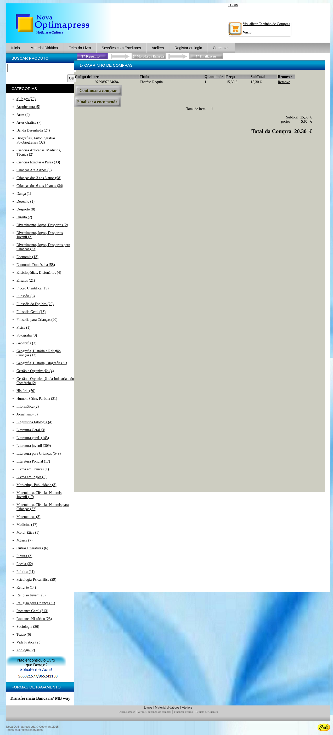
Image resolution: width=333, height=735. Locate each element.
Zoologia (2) (25, 650)
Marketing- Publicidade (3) (36, 485)
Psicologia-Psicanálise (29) (36, 580)
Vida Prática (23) (29, 642)
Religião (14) (26, 587)
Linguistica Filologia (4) (34, 422)
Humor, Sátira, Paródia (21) (36, 399)
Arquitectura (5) (28, 107)
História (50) (25, 391)
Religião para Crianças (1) (35, 603)
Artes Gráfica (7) (29, 122)
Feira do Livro (80, 48)
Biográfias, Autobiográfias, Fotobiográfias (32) (36, 140)
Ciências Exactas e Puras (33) (38, 162)
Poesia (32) (24, 564)
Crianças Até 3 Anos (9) (34, 170)
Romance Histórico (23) (34, 619)
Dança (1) (23, 194)
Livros (148, 707)
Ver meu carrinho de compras (155, 711)
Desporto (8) (25, 209)
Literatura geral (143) (32, 438)
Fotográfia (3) (26, 335)
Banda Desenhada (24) (33, 130)
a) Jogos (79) (26, 99)
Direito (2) (24, 217)
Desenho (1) (25, 201)
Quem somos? (126, 711)
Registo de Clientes (206, 711)
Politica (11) (25, 572)
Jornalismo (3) (27, 414)
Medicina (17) (26, 525)
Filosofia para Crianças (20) (37, 320)
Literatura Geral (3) (30, 430)
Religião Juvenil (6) (31, 595)
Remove (284, 82)
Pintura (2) (24, 556)
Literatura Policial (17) (33, 461)
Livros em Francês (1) (32, 469)
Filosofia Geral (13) (31, 312)
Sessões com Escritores (121, 48)
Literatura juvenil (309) (33, 446)
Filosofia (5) (25, 296)
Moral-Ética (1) (27, 532)
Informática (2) (27, 406)
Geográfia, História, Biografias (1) (41, 363)
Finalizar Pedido (183, 711)
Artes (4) (23, 115)
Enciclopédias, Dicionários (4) (38, 273)
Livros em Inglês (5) (31, 477)
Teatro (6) (23, 634)
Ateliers (158, 48)
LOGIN (233, 5)
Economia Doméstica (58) (35, 265)
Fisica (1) (23, 327)
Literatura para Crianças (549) (38, 453)
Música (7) (24, 540)
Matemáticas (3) (28, 517)
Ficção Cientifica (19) (32, 288)
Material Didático (44, 48)
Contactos (221, 48)
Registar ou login (188, 48)
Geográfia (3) (26, 343)
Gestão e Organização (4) (35, 371)
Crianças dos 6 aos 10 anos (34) (39, 186)
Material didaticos (167, 707)
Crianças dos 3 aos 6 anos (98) (38, 178)
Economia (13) (27, 257)
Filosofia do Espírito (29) (35, 304)
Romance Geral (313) (32, 611)
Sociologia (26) (27, 627)
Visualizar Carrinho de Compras (266, 24)
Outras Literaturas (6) (32, 548)
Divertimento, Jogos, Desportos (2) (42, 225)
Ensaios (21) (25, 280)
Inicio (15, 48)
